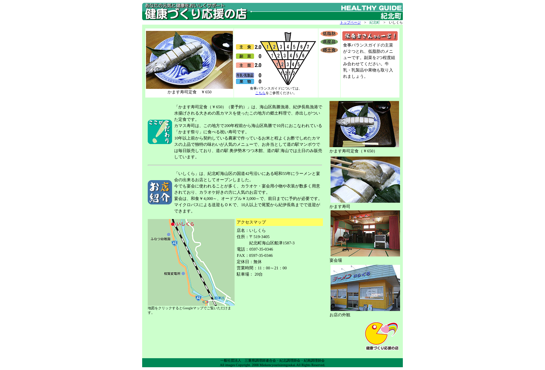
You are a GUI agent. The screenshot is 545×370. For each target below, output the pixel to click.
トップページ (350, 22)
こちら (260, 93)
